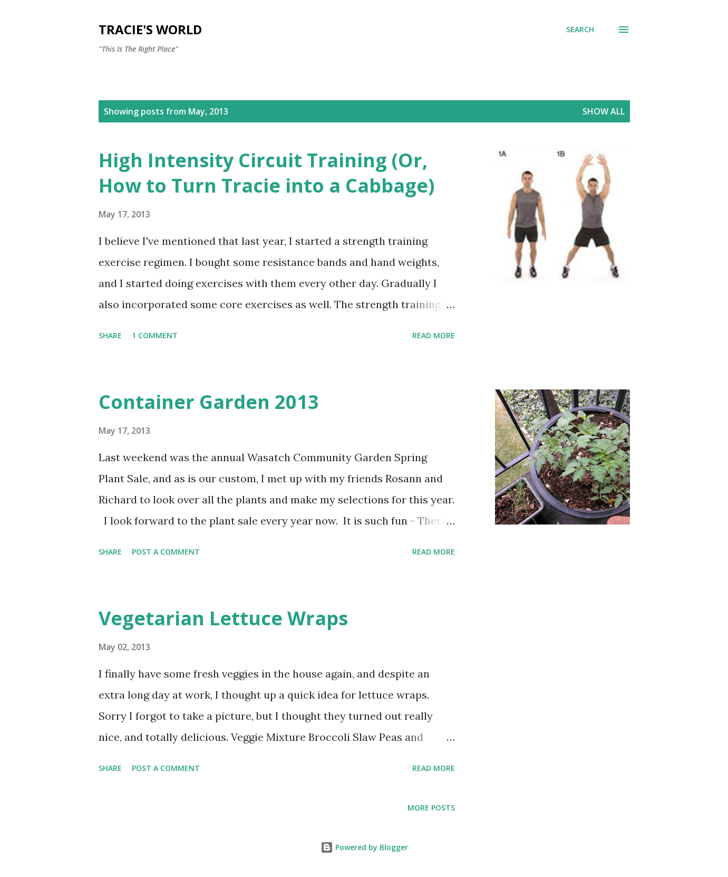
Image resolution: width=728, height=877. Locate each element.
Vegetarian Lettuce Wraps (223, 618)
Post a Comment (166, 552)
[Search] (580, 29)
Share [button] (110, 335)
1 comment (155, 335)
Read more (433, 335)
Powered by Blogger (364, 847)
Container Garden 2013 (209, 402)
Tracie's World (150, 29)
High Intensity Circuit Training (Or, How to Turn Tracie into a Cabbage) (266, 172)
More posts (431, 808)
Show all (604, 111)
